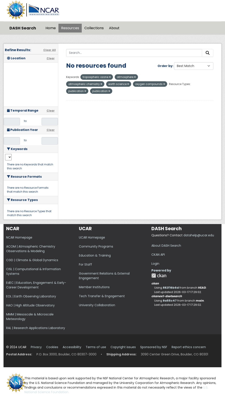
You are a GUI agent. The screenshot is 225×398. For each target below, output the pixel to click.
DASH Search (22, 28)
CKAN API (158, 254)
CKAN (158, 275)
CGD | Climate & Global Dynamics (32, 260)
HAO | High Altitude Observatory (30, 305)
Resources (70, 28)
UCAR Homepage (92, 237)
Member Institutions (94, 287)
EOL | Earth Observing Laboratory (31, 296)
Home (50, 28)
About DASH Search (166, 245)
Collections (94, 28)
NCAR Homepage (19, 237)
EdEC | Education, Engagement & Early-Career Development (36, 284)
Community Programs (96, 246)
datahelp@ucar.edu (198, 235)
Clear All (49, 50)
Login (155, 263)
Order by (165, 66)
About (114, 28)
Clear (51, 58)
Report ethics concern (189, 347)
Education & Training (95, 255)
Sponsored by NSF (153, 347)
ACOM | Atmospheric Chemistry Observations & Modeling (30, 248)
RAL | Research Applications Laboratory (35, 328)
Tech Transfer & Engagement (102, 296)
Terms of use (96, 347)
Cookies (52, 347)
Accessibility (72, 347)
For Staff (85, 264)
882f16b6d (171, 288)
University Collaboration (97, 305)
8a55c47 (170, 300)
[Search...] (134, 53)
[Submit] (207, 53)
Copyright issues (123, 347)
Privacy (36, 347)
